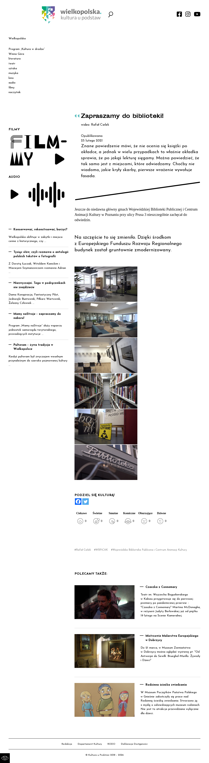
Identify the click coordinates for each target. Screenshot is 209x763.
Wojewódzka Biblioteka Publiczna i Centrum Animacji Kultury (149, 550)
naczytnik (15, 92)
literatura (15, 58)
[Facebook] (78, 501)
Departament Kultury (90, 744)
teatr (12, 63)
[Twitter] (85, 501)
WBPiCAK (102, 550)
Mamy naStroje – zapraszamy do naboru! (37, 316)
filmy (11, 87)
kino (11, 78)
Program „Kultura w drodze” (27, 49)
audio (12, 82)
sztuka (13, 68)
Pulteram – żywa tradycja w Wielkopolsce (33, 347)
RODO (111, 744)
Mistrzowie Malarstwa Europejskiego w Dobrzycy (172, 638)
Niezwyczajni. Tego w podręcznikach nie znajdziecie (39, 285)
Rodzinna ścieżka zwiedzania (166, 684)
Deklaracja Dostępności (134, 744)
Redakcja (67, 744)
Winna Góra (16, 54)
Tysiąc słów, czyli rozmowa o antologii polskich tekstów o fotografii (40, 254)
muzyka (13, 73)
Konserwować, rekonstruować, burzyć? (40, 229)
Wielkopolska (17, 38)
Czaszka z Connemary (161, 587)
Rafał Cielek (83, 550)
